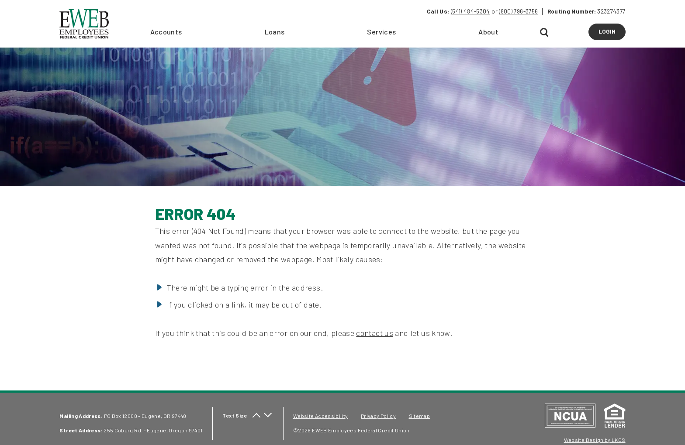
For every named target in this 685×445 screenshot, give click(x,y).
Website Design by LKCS (595, 440)
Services (381, 31)
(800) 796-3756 (518, 11)
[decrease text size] (268, 415)
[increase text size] (256, 415)
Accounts (166, 31)
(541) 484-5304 (470, 11)
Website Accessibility (320, 416)
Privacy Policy (378, 416)
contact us (374, 333)
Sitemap (419, 416)
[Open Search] (545, 33)
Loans (275, 31)
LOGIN (612, 33)
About (488, 31)
